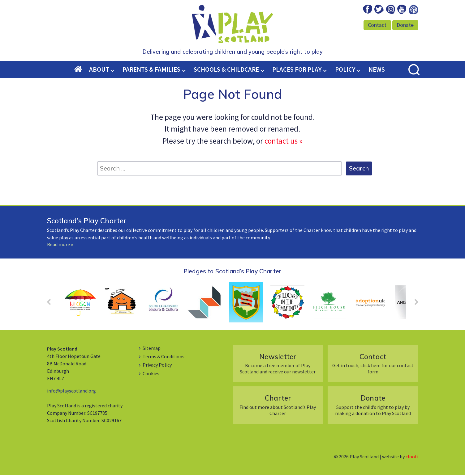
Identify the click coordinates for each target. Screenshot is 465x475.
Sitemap (152, 348)
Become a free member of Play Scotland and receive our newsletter (277, 363)
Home (81, 69)
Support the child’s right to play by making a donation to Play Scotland (373, 404)
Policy (345, 69)
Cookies (151, 373)
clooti (412, 456)
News (376, 69)
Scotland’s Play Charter (87, 220)
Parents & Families (151, 69)
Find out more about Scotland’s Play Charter (277, 404)
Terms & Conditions (163, 356)
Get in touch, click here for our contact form (373, 363)
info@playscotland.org (71, 391)
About (99, 69)
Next (413, 304)
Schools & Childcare (226, 69)
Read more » (60, 244)
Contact (377, 25)
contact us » (284, 141)
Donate (405, 25)
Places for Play (296, 69)
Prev (52, 304)
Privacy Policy (157, 365)
